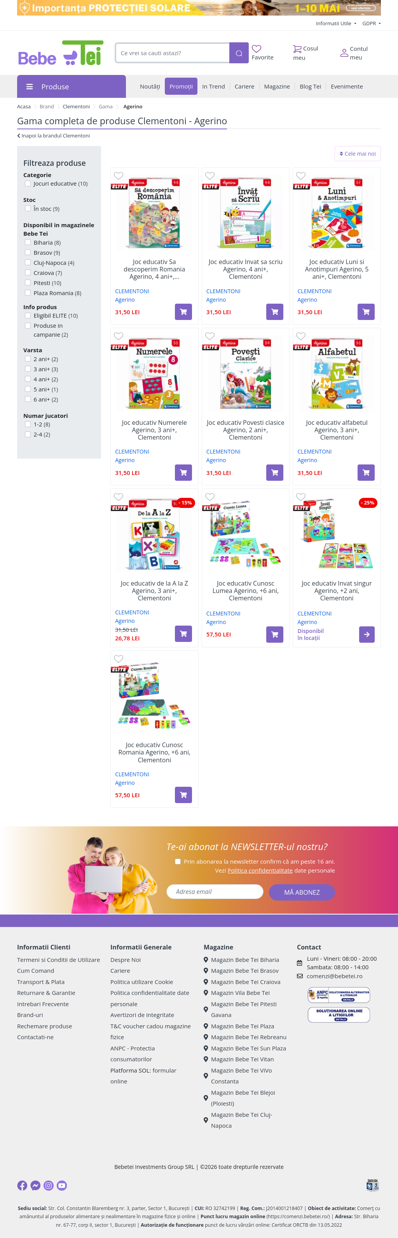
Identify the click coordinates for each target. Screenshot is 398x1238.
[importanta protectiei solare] (199, 8)
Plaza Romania (57, 293)
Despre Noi (125, 959)
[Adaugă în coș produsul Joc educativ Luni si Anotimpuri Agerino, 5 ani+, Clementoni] (366, 312)
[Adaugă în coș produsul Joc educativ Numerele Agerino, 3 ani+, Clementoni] (183, 472)
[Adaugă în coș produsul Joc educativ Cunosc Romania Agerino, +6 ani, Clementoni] (183, 795)
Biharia (46, 242)
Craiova (47, 272)
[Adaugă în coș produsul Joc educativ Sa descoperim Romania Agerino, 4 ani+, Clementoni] (183, 312)
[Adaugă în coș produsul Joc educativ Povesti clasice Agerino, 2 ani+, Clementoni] (274, 472)
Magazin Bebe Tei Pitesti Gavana (240, 1009)
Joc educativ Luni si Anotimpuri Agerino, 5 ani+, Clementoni (337, 269)
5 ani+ (45, 389)
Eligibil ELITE (55, 315)
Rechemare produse (44, 1026)
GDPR (370, 23)
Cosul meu (305, 51)
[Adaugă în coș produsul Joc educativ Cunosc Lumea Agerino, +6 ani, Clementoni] (274, 634)
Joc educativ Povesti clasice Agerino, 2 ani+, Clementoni (245, 430)
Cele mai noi (358, 153)
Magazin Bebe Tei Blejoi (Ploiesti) (239, 1098)
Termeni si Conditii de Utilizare (58, 959)
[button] (367, 634)
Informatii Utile (334, 23)
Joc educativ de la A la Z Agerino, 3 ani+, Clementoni (154, 591)
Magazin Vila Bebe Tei (237, 992)
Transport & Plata (41, 982)
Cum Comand (35, 970)
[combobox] (172, 53)
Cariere (120, 970)
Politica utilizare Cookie (141, 982)
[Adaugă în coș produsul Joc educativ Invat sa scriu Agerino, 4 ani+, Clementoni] (274, 312)
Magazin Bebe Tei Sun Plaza (245, 1048)
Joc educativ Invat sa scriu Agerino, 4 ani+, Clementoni (246, 269)
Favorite (263, 53)
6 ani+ (45, 399)
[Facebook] (22, 1186)
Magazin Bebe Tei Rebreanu (245, 1037)
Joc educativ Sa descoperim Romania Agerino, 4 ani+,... (154, 269)
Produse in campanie (50, 330)
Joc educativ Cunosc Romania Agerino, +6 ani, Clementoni (155, 752)
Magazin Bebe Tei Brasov (241, 970)
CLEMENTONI (132, 291)
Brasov (46, 252)
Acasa (24, 106)
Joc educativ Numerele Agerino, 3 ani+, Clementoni (154, 430)
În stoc (45, 208)
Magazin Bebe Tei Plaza (239, 1026)
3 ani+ (45, 369)
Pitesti (46, 283)
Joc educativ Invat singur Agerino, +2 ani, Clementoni (337, 591)
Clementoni (76, 106)
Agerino (125, 299)
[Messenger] (35, 1186)
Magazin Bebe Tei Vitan (239, 1059)
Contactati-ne (35, 1037)
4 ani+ (45, 379)
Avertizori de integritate (142, 1015)
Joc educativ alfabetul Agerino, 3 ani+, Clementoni (337, 430)
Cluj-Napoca (53, 262)
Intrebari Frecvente (43, 1004)
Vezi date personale (275, 870)
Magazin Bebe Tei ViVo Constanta (238, 1075)
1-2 (41, 424)
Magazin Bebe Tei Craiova (242, 982)
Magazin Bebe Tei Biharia (241, 959)
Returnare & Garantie (46, 992)
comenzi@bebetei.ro (335, 976)
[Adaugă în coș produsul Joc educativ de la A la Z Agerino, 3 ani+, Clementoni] (183, 634)
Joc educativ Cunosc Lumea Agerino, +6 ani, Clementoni (246, 591)
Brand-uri (30, 1015)
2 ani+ (45, 359)
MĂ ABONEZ (302, 892)
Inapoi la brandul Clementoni (53, 135)
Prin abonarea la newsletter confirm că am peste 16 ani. (259, 861)
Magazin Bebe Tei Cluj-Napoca (238, 1120)
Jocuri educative (60, 183)
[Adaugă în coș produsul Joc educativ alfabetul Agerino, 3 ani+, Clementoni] (366, 472)
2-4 (41, 434)
